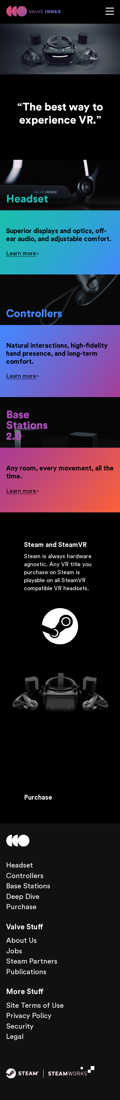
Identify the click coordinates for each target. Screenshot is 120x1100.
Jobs (14, 951)
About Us (21, 940)
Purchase (38, 797)
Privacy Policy (29, 1015)
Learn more (21, 253)
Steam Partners (31, 961)
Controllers (20, 313)
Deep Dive (22, 896)
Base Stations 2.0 (27, 426)
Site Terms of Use (35, 1005)
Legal (15, 1036)
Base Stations (28, 886)
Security (20, 1026)
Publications (26, 971)
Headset (16, 199)
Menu (110, 11)
